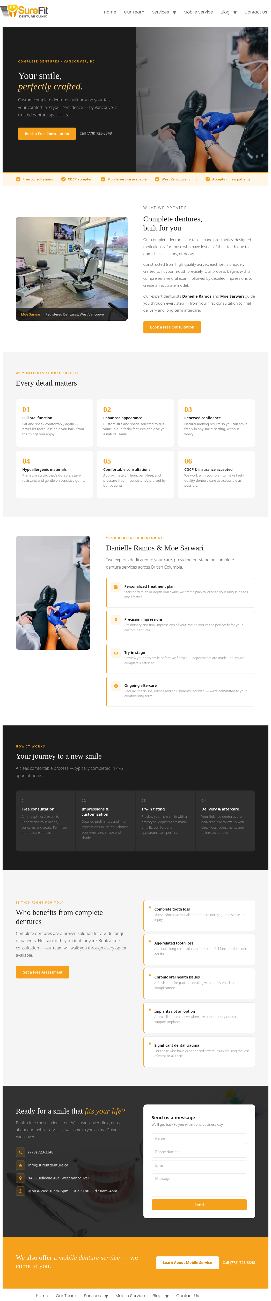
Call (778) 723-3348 (95, 133)
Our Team (134, 12)
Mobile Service (198, 12)
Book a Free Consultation (47, 133)
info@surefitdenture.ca (48, 1165)
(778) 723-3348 (40, 1152)
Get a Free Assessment (42, 972)
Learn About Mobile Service (187, 1262)
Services (160, 12)
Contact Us (255, 12)
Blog (225, 12)
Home (110, 12)
